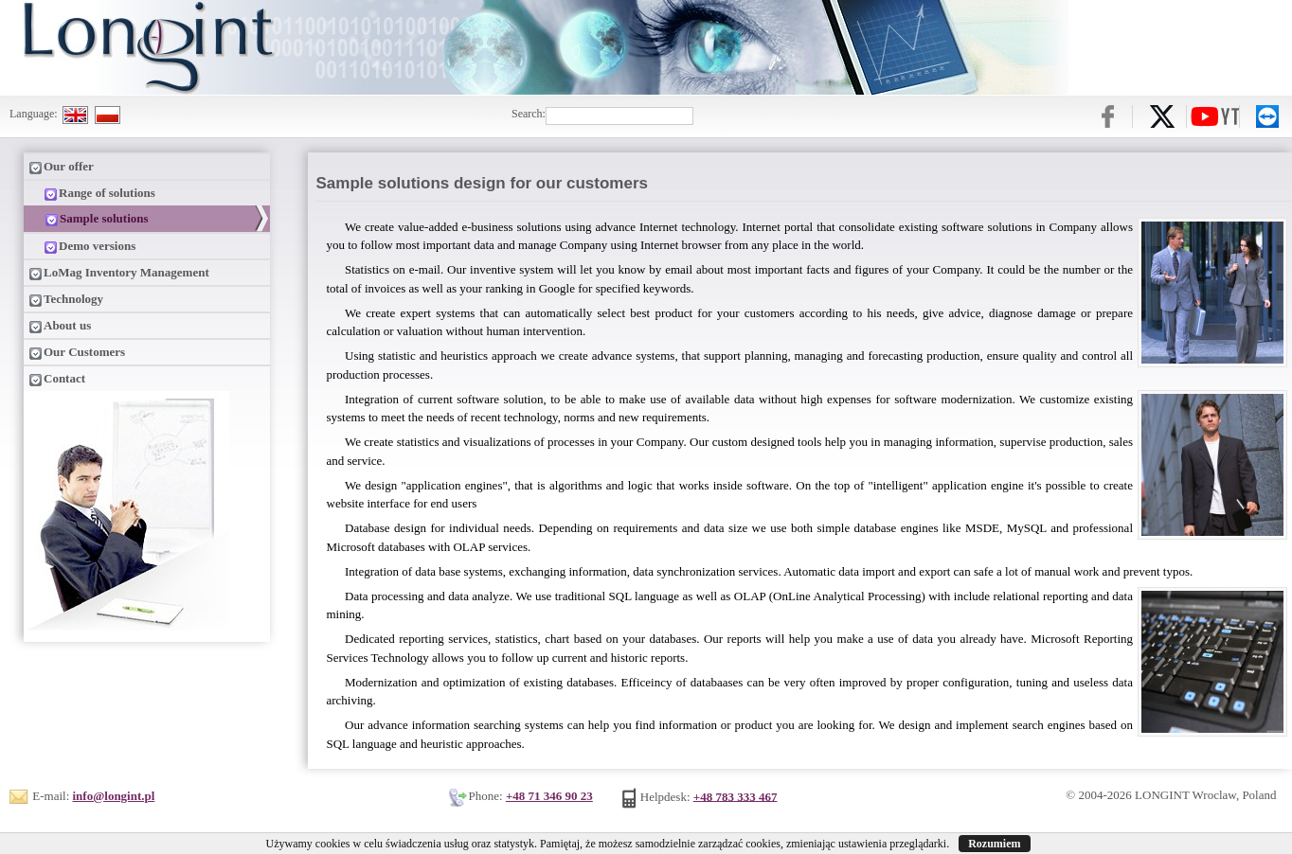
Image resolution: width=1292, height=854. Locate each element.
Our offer (61, 166)
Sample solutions (89, 218)
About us (59, 325)
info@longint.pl (114, 796)
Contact (56, 378)
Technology (65, 299)
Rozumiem (994, 843)
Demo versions (81, 246)
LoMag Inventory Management (118, 272)
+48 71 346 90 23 (549, 796)
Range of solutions (91, 193)
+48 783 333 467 (735, 796)
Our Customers (76, 352)
